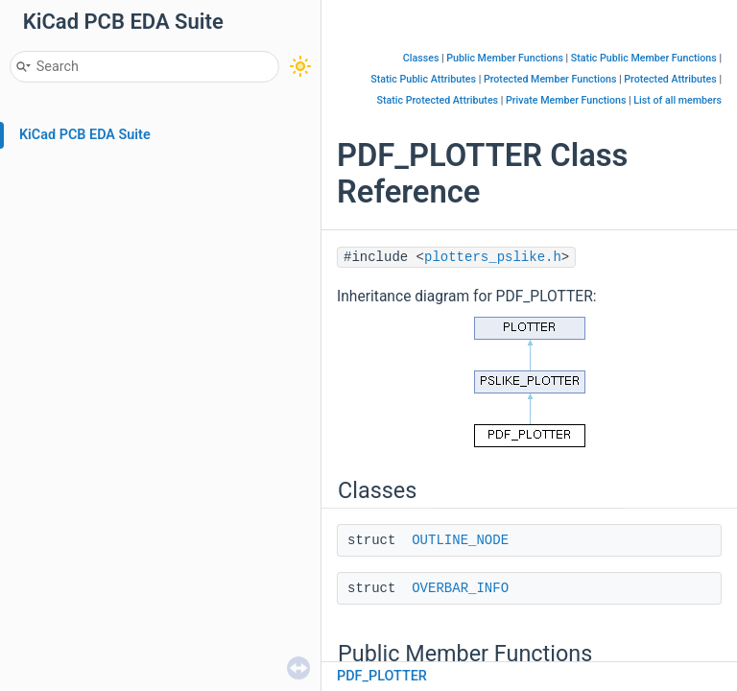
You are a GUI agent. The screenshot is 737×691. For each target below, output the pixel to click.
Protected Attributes (670, 79)
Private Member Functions (566, 100)
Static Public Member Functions (644, 58)
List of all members (677, 100)
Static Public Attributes (423, 79)
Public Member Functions (504, 58)
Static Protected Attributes (437, 100)
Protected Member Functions (550, 79)
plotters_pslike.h (492, 257)
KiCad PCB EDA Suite (85, 135)
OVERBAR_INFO (460, 588)
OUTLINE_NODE (460, 540)
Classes (421, 58)
